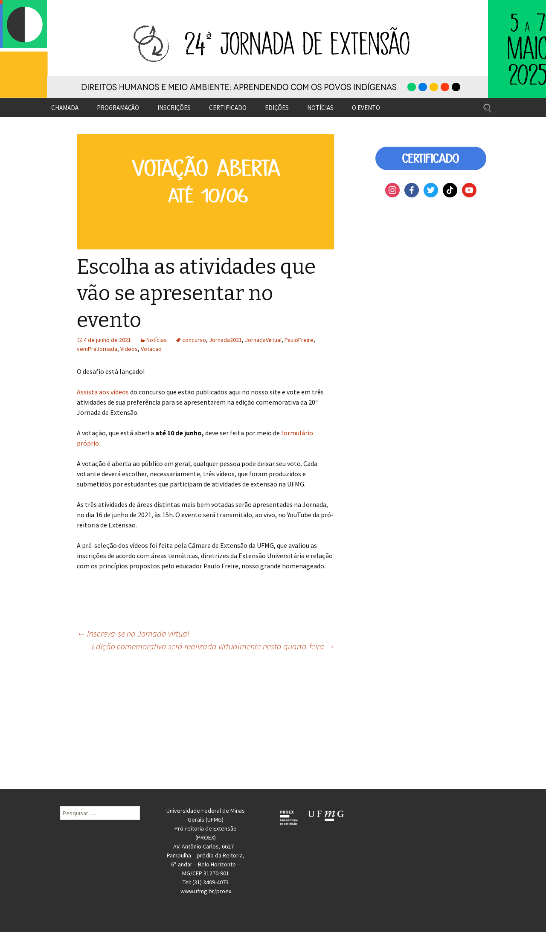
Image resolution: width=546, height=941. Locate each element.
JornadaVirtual (263, 340)
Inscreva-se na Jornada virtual (133, 633)
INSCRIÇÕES (174, 108)
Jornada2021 (225, 340)
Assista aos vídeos (103, 392)
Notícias (156, 340)
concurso (194, 340)
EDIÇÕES (277, 108)
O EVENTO (366, 108)
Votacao (151, 349)
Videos (129, 349)
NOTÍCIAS (320, 108)
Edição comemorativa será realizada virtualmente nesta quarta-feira (213, 646)
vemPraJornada (97, 349)
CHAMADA (64, 108)
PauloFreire (299, 340)
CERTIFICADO (228, 108)
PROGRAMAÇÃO (118, 108)
